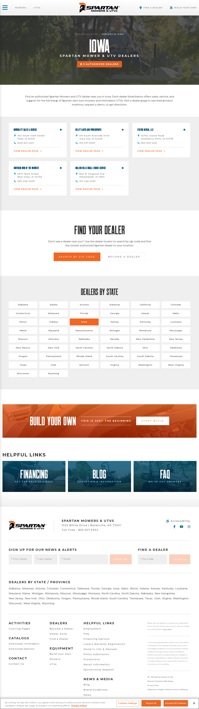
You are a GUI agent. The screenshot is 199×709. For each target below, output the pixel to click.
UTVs (37, 8)
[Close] (194, 703)
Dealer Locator (86, 34)
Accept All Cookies (175, 703)
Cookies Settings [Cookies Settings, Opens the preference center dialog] (127, 703)
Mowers (20, 8)
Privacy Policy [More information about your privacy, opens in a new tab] (79, 705)
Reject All (151, 703)
